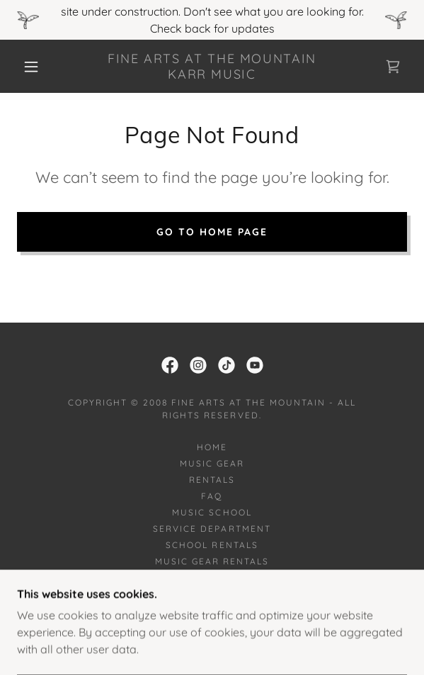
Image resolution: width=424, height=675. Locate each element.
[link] (212, 66)
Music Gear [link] (212, 463)
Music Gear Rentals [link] (212, 561)
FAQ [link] (211, 496)
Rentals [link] (212, 479)
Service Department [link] (211, 528)
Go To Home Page (212, 231)
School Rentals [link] (212, 545)
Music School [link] (211, 512)
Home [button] (212, 447)
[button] (36, 66)
